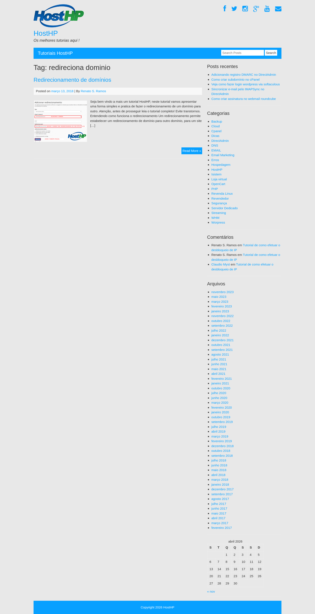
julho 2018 (218, 460)
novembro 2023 (222, 292)
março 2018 (219, 479)
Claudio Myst (220, 264)
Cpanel (216, 131)
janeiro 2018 (220, 484)
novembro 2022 (222, 316)
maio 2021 (218, 369)
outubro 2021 (220, 345)
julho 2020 (218, 393)
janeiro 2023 (220, 311)
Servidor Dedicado (224, 208)
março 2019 (219, 436)
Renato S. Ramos (93, 91)
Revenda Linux (222, 193)
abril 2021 (218, 373)
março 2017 (219, 523)
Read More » (192, 151)
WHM (215, 217)
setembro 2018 (222, 455)
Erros (215, 160)
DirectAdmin (220, 140)
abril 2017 (218, 518)
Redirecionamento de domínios (72, 80)
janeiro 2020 (220, 412)
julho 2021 (218, 359)
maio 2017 (218, 513)
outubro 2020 (220, 388)
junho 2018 (219, 465)
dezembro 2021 (222, 340)
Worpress (218, 222)
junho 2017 (219, 508)
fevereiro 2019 (221, 441)
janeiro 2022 (220, 335)
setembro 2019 (222, 422)
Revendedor (220, 198)
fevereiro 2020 (221, 407)
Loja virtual (219, 179)
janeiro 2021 (220, 383)
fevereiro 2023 (221, 306)
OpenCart (218, 184)
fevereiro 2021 (221, 378)
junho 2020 (219, 398)
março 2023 (219, 301)
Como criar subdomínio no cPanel (235, 79)
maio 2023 (218, 296)
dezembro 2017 (222, 489)
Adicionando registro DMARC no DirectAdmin (243, 74)
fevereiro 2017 (221, 527)
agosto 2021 (220, 354)
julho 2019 (218, 427)
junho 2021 (219, 364)
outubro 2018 (220, 450)
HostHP (46, 33)
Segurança (219, 203)
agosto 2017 (220, 499)
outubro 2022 (220, 321)
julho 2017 (218, 504)
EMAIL (216, 150)
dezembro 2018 (222, 446)
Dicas (215, 136)
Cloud (215, 126)
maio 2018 (218, 470)
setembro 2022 (222, 325)
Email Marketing (222, 155)
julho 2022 (218, 330)
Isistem (216, 174)
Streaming (218, 213)
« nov (211, 591)
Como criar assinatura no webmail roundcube (243, 99)
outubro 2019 (220, 417)
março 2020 (219, 402)
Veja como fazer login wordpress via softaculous (245, 84)
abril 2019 (218, 431)
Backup (216, 121)
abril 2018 (218, 475)
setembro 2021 (222, 349)
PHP (214, 189)
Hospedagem (220, 164)
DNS (214, 145)
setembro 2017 (222, 494)
